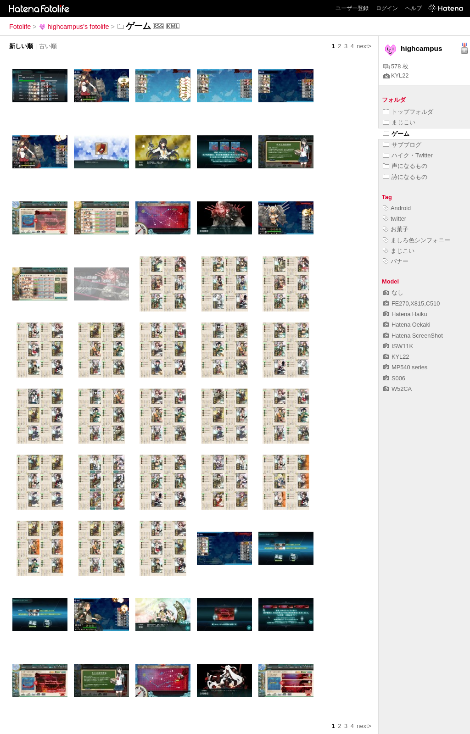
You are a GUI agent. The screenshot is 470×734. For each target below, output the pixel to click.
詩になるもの (405, 176)
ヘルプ (413, 8)
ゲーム (396, 133)
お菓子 (395, 229)
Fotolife (20, 26)
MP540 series (405, 367)
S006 (394, 378)
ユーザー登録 (352, 8)
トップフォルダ (408, 111)
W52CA (397, 388)
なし (393, 292)
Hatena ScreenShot (413, 335)
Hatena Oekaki (407, 324)
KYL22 (395, 75)
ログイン (387, 8)
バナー (395, 261)
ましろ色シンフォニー (416, 240)
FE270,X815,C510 (411, 303)
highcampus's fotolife (74, 26)
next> (364, 46)
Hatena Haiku (405, 314)
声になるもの (405, 165)
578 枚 (395, 66)
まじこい (399, 122)
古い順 (48, 46)
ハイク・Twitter (408, 155)
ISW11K (398, 346)
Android (397, 208)
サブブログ (402, 144)
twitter (394, 218)
